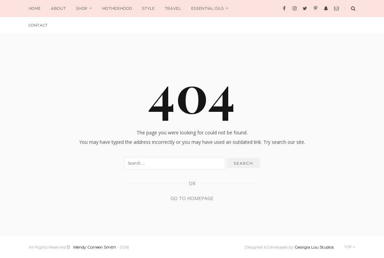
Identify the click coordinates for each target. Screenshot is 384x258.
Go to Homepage (192, 198)
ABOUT (58, 8)
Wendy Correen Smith (94, 247)
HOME (35, 8)
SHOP (82, 8)
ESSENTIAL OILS (207, 8)
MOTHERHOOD (117, 8)
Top (350, 247)
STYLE (148, 8)
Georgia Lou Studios (314, 247)
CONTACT (38, 25)
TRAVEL (173, 8)
